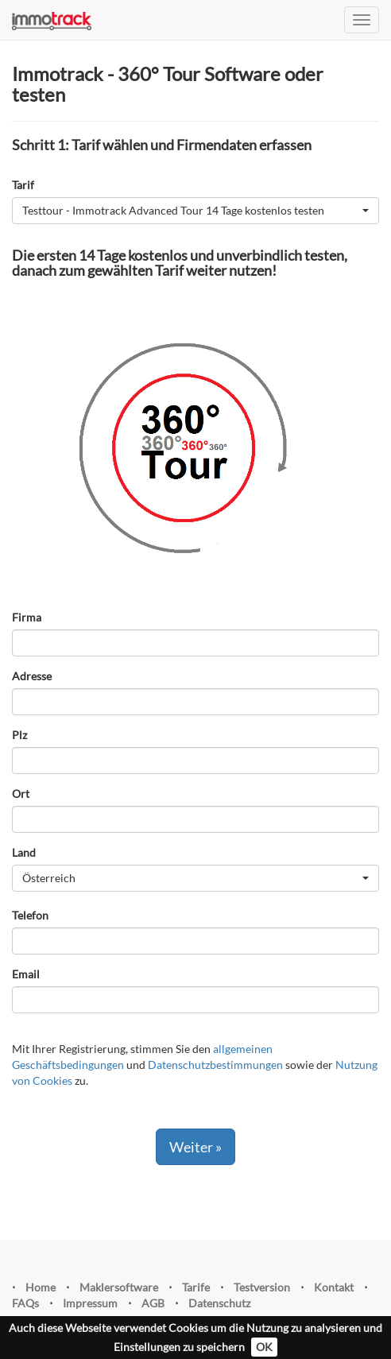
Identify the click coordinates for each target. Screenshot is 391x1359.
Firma (26, 617)
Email (26, 974)
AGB (153, 1303)
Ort (20, 793)
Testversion (262, 1287)
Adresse (32, 676)
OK (264, 1346)
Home (40, 1287)
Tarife (196, 1287)
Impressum (90, 1303)
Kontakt (334, 1287)
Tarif (23, 185)
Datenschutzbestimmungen (215, 1064)
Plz (19, 734)
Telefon (30, 915)
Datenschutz (219, 1303)
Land (24, 852)
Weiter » (195, 1147)
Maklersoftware (118, 1287)
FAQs (25, 1303)
